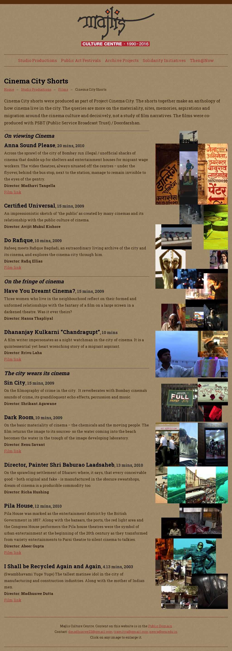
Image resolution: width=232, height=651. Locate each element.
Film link (12, 192)
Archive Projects (122, 60)
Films (63, 89)
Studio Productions (37, 60)
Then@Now (202, 60)
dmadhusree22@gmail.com (90, 632)
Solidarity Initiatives (164, 60)
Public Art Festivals (81, 60)
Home (9, 89)
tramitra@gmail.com (131, 632)
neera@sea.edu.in (163, 632)
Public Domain (160, 626)
